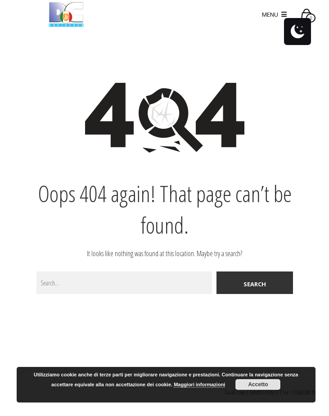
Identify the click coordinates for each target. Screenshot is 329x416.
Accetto (258, 384)
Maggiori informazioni (199, 384)
